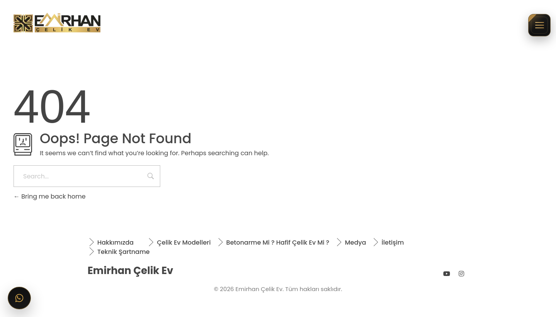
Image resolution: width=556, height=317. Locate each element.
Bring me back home (50, 196)
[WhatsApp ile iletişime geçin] (19, 298)
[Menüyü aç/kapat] (539, 25)
